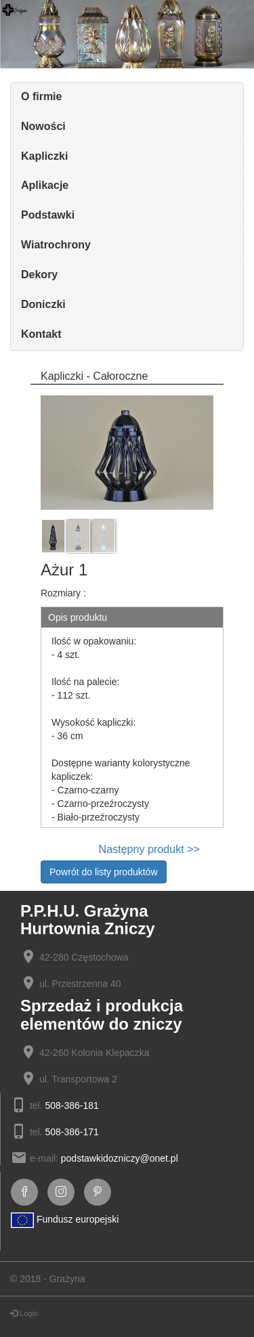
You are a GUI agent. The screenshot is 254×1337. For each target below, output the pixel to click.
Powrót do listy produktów (103, 872)
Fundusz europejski (65, 1219)
